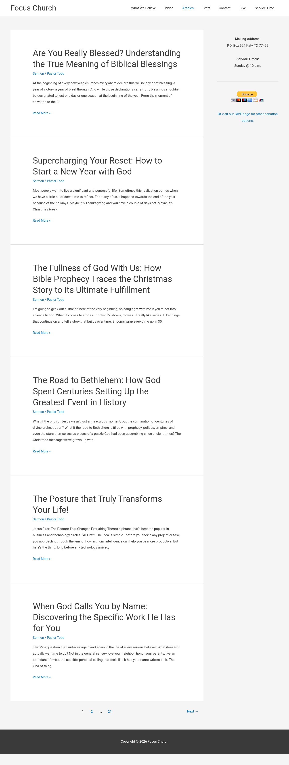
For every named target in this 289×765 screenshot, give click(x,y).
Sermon (38, 85)
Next (192, 723)
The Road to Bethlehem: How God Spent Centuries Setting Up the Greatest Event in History (99, 402)
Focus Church (34, 8)
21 (109, 723)
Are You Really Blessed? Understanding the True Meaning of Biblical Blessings (102, 64)
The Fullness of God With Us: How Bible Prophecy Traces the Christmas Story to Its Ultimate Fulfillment (105, 290)
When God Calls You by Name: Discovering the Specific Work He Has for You (98, 628)
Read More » (42, 124)
